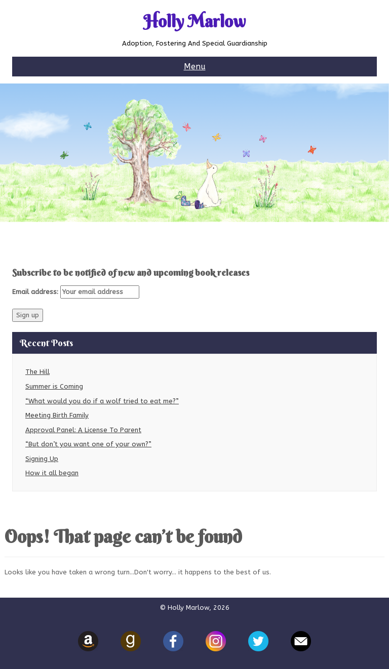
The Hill (37, 371)
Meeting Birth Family (57, 415)
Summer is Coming (54, 386)
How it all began (52, 473)
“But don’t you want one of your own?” (88, 444)
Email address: (75, 292)
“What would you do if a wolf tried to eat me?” (102, 401)
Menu (195, 66)
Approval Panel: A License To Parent (83, 430)
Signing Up (41, 459)
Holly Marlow (194, 21)
